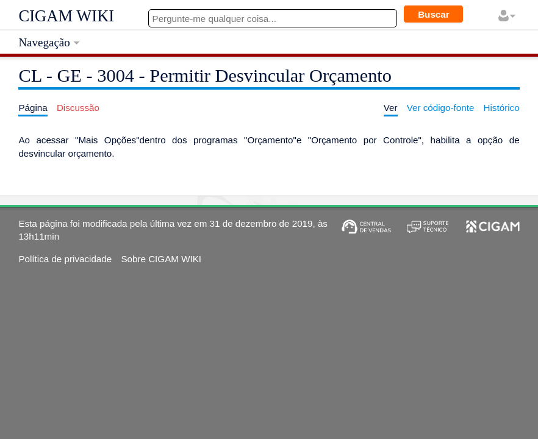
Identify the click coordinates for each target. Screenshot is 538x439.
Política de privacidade (65, 259)
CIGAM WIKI (66, 16)
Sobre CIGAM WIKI (161, 259)
